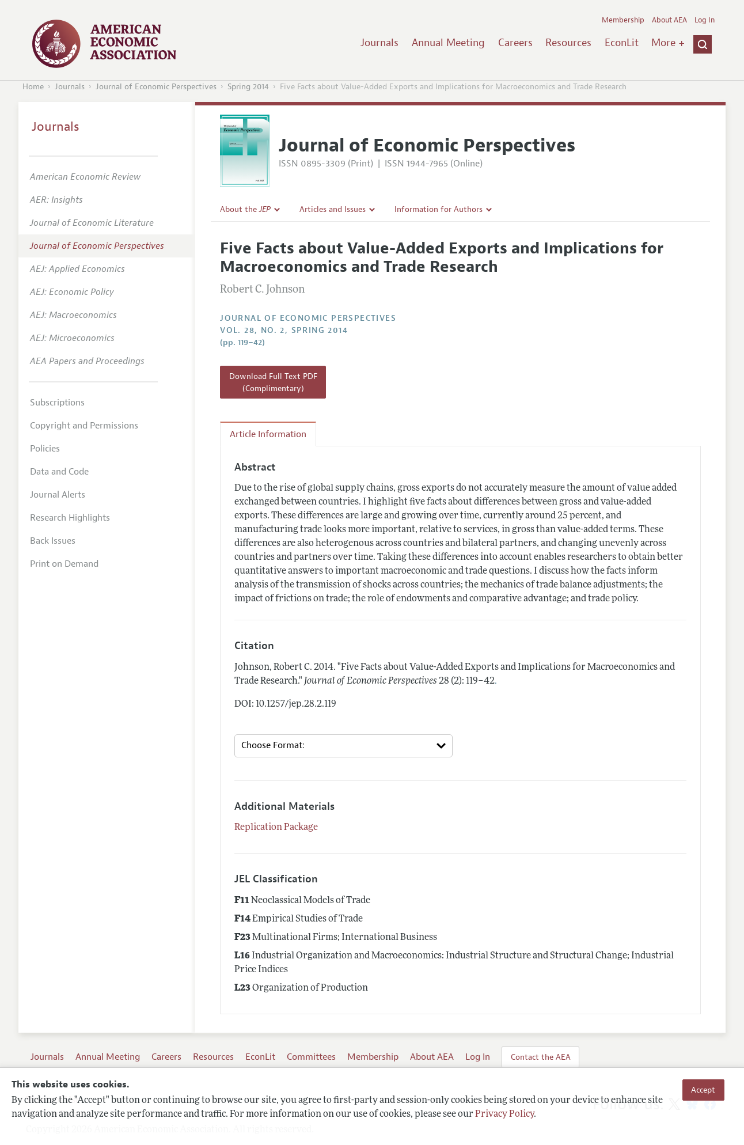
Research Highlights (70, 518)
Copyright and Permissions (84, 425)
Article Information (268, 434)
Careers (515, 42)
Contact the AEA (541, 1057)
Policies (45, 448)
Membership (623, 20)
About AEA (669, 20)
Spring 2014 (248, 87)
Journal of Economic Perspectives (156, 87)
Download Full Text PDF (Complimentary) (273, 382)
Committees (311, 1057)
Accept (703, 1090)
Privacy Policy (504, 1114)
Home (33, 87)
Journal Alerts (57, 495)
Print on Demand (64, 564)
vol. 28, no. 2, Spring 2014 (284, 330)
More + (668, 42)
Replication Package (276, 827)
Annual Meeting (448, 42)
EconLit (622, 42)
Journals (379, 42)
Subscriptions (57, 402)
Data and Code (59, 471)
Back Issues (52, 541)
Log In (704, 20)
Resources (568, 42)
